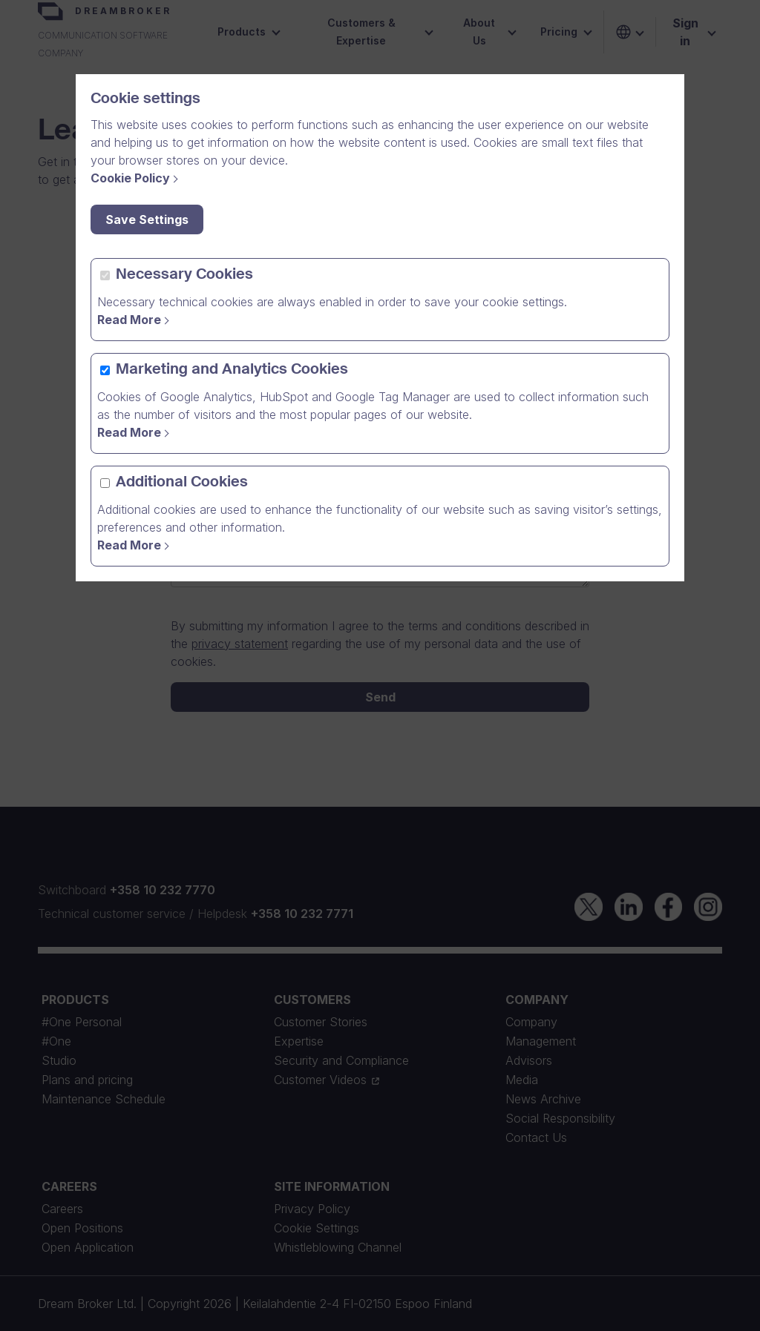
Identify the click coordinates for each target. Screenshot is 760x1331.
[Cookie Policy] (137, 178)
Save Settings (147, 219)
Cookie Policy (130, 178)
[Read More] (135, 545)
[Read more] (135, 319)
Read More (129, 319)
